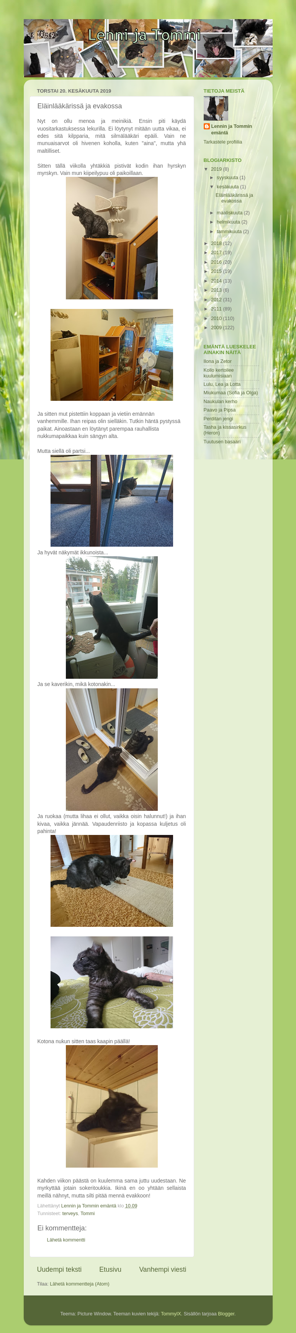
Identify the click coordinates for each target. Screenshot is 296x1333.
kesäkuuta (228, 186)
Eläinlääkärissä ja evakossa (234, 198)
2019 (217, 169)
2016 (217, 262)
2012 (217, 299)
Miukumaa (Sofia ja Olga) (231, 392)
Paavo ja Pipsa (220, 410)
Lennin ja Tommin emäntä (231, 130)
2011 (217, 309)
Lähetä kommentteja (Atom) (79, 1284)
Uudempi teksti (59, 1269)
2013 (217, 290)
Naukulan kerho (220, 401)
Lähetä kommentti (66, 1240)
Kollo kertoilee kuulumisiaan (219, 373)
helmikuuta (229, 222)
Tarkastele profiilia (223, 142)
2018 (217, 243)
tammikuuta (230, 231)
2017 (217, 252)
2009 (217, 327)
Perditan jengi (218, 418)
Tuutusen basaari (222, 441)
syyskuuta (228, 177)
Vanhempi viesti (162, 1269)
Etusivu (110, 1269)
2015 (217, 271)
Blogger (226, 1314)
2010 (217, 318)
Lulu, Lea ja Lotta (222, 384)
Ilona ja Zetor (218, 361)
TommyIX (171, 1314)
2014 (217, 281)
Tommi (87, 1213)
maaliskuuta (230, 213)
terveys (70, 1213)
